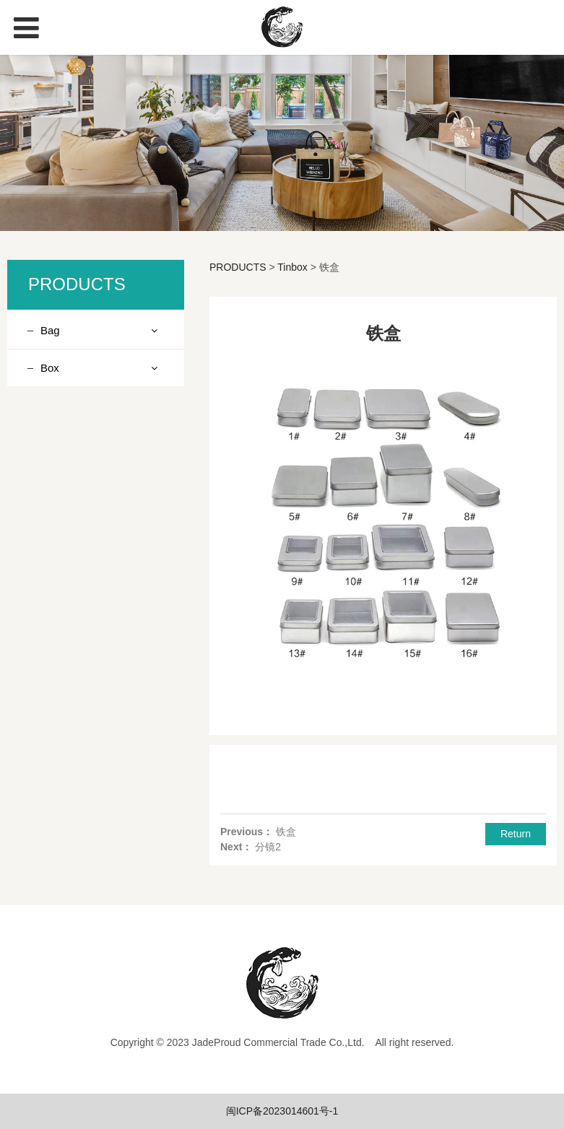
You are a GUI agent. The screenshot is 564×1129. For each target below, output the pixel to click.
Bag (50, 330)
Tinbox (292, 267)
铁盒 (286, 831)
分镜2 (268, 847)
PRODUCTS (237, 267)
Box (49, 368)
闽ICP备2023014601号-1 (282, 1111)
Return (515, 834)
